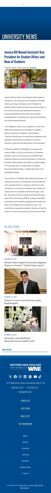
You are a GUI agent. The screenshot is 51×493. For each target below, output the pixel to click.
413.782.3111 (33, 387)
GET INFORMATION (25, 424)
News (25, 436)
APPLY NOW (25, 408)
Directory (25, 448)
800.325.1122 (17, 387)
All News (33, 68)
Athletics (25, 461)
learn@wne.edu (25, 392)
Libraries (25, 454)
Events (25, 442)
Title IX (25, 473)
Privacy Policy (23, 485)
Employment (25, 467)
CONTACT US (25, 400)
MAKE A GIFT (25, 416)
